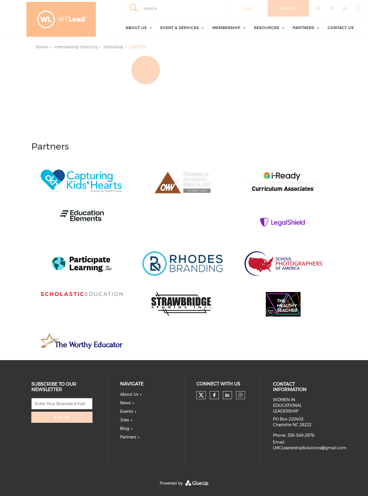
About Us (136, 27)
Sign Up (62, 417)
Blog (124, 428)
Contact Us (341, 27)
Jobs (124, 419)
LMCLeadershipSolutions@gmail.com (309, 447)
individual (113, 47)
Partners (303, 27)
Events (126, 411)
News (125, 402)
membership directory (76, 47)
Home (42, 47)
